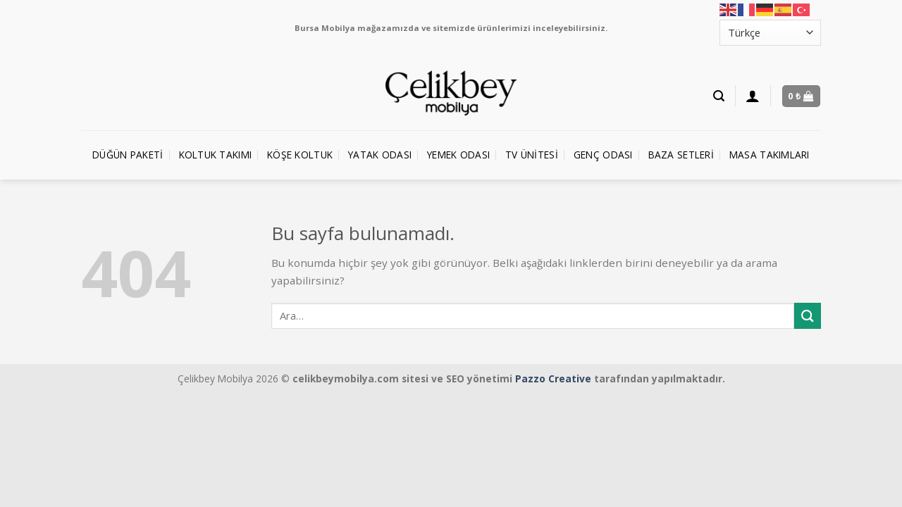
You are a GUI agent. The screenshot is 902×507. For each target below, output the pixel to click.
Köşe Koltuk (300, 154)
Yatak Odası (380, 154)
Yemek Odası (458, 154)
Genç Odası (603, 154)
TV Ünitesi (531, 154)
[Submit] (807, 316)
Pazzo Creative (553, 378)
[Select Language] (770, 33)
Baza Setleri (681, 154)
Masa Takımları (769, 154)
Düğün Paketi (127, 154)
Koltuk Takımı (215, 154)
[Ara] (718, 96)
